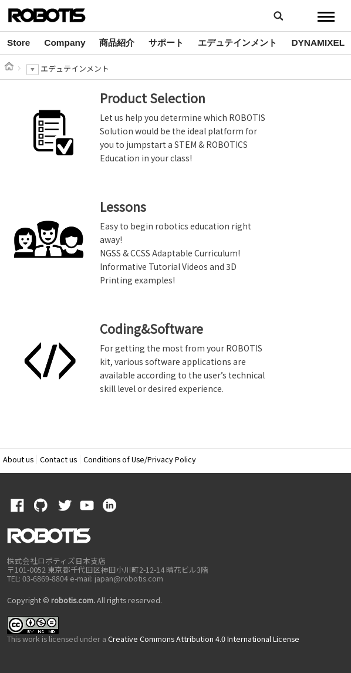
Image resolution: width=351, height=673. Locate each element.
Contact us (58, 459)
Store (18, 43)
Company (64, 43)
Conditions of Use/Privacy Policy (139, 459)
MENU (326, 16)
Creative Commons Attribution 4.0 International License (203, 638)
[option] (18, 43)
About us (18, 459)
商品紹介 (116, 43)
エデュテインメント (237, 43)
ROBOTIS (56, 14)
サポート (166, 43)
